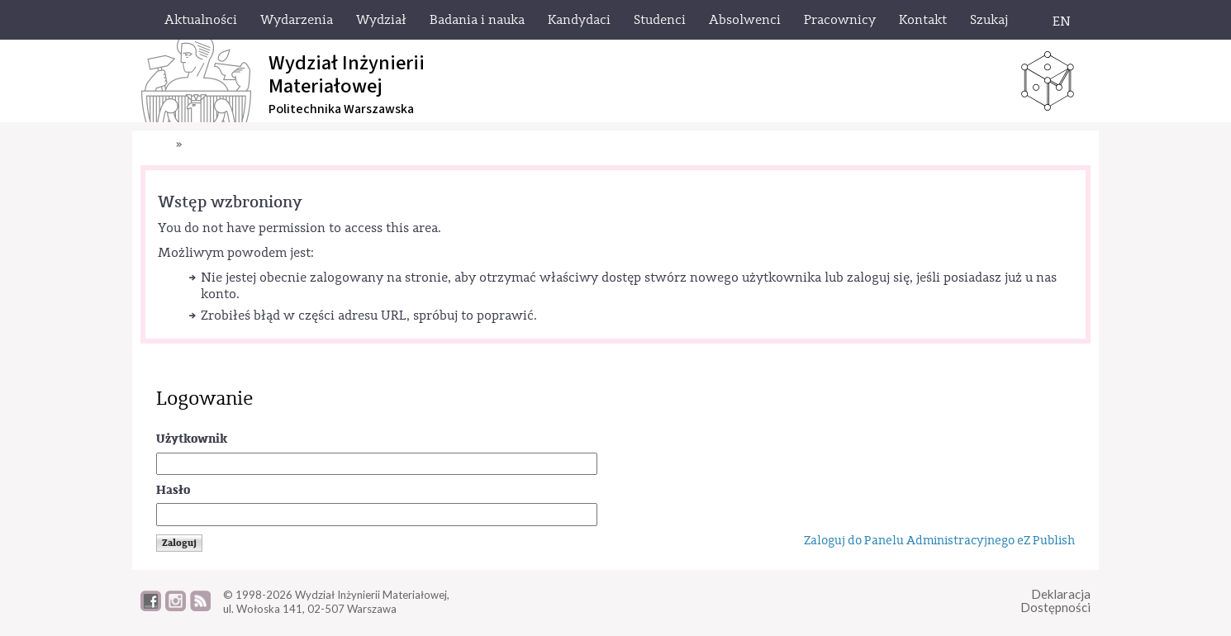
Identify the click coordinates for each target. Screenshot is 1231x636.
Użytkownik (191, 439)
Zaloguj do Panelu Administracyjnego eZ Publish (939, 540)
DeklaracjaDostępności (1055, 600)
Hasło (173, 490)
